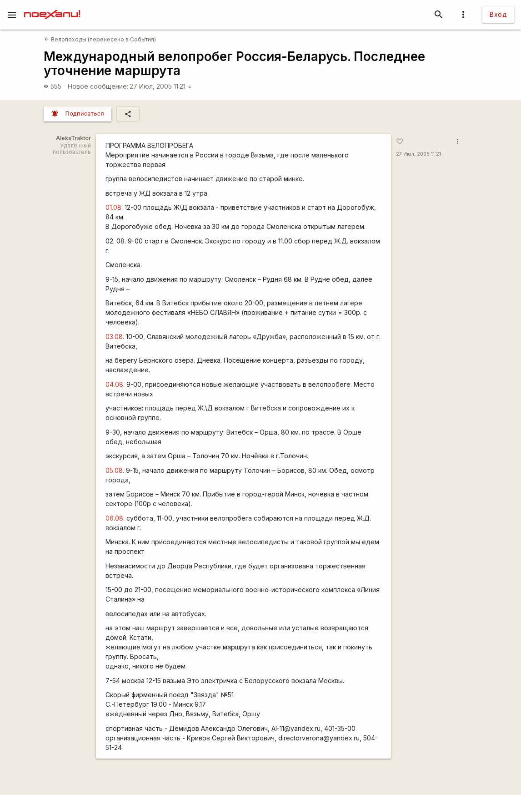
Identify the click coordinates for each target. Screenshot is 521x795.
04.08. (115, 384)
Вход (498, 14)
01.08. (114, 207)
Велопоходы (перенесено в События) (100, 39)
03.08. (114, 336)
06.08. (115, 518)
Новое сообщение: (98, 86)
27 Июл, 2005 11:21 (161, 86)
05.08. (114, 470)
